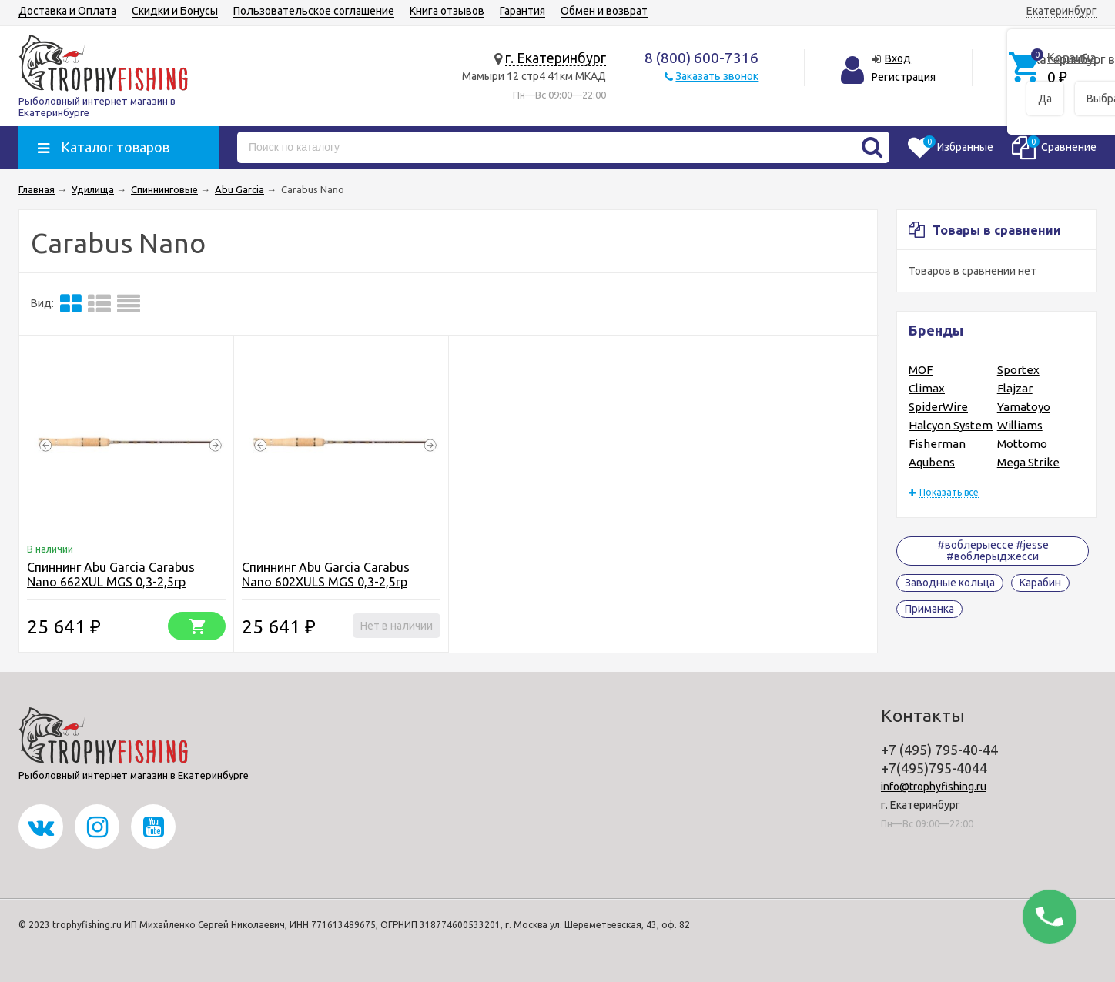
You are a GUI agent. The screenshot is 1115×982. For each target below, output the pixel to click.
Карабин (1040, 582)
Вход (898, 58)
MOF (921, 369)
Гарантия (522, 11)
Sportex (1018, 369)
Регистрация (904, 77)
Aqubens (932, 462)
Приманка (929, 609)
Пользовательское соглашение (313, 11)
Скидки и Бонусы (175, 11)
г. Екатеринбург (555, 57)
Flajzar (1015, 388)
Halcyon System (951, 425)
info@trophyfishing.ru (933, 786)
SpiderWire (938, 406)
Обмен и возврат (604, 11)
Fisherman (937, 443)
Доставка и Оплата (67, 11)
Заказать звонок (716, 76)
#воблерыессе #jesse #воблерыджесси (993, 551)
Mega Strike (1028, 462)
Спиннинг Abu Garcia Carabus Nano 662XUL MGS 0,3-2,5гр (111, 574)
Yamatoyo (1023, 406)
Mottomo (1022, 443)
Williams (1020, 425)
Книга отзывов (447, 11)
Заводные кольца (950, 582)
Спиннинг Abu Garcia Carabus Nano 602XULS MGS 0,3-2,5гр (326, 574)
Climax (927, 388)
